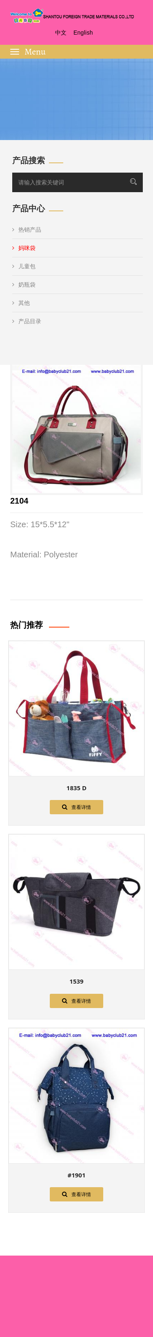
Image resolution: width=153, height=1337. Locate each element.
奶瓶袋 (23, 284)
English (83, 32)
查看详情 (76, 807)
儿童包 (23, 266)
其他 (21, 303)
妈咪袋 (23, 248)
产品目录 (26, 321)
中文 (61, 32)
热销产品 (26, 229)
